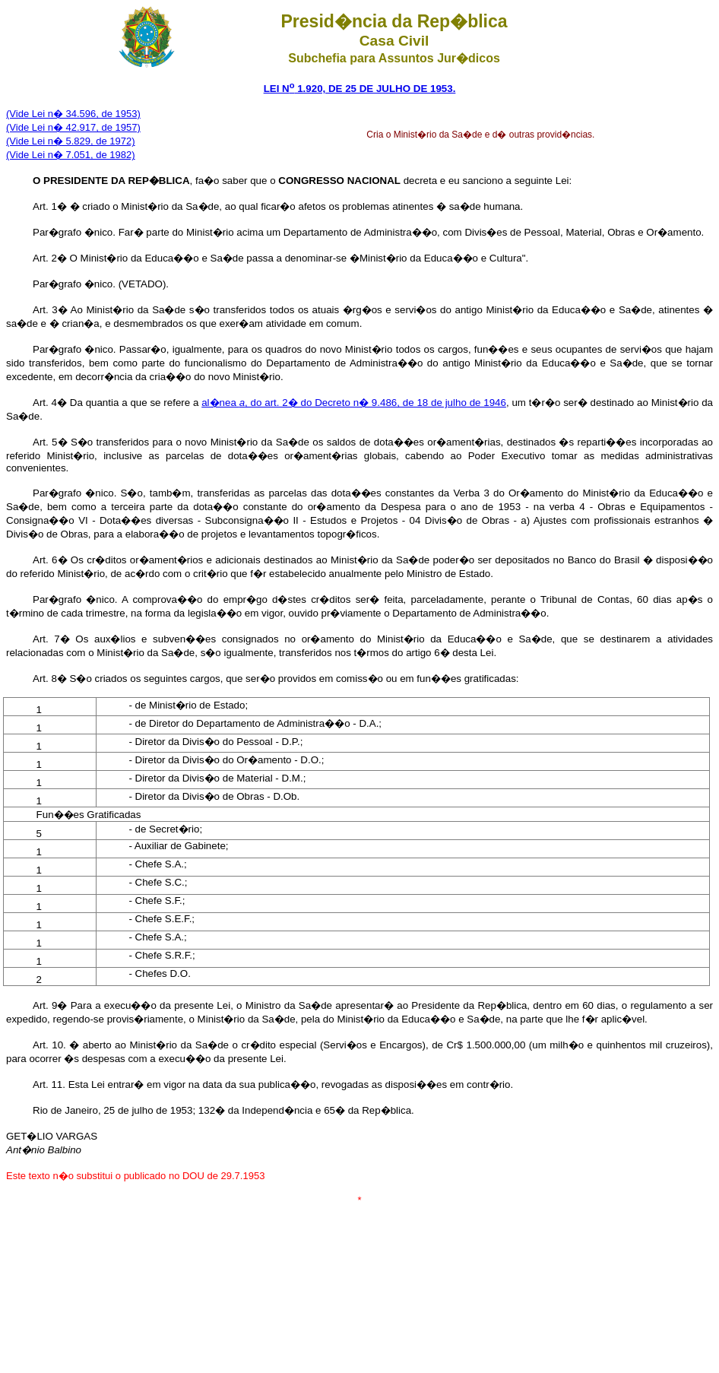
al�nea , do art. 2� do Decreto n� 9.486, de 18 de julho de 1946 (353, 402)
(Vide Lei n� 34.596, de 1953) (73, 113)
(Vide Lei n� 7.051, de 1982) (70, 154)
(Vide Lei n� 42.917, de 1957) (73, 127)
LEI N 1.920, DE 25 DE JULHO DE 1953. (360, 88)
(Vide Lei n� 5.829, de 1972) (70, 141)
